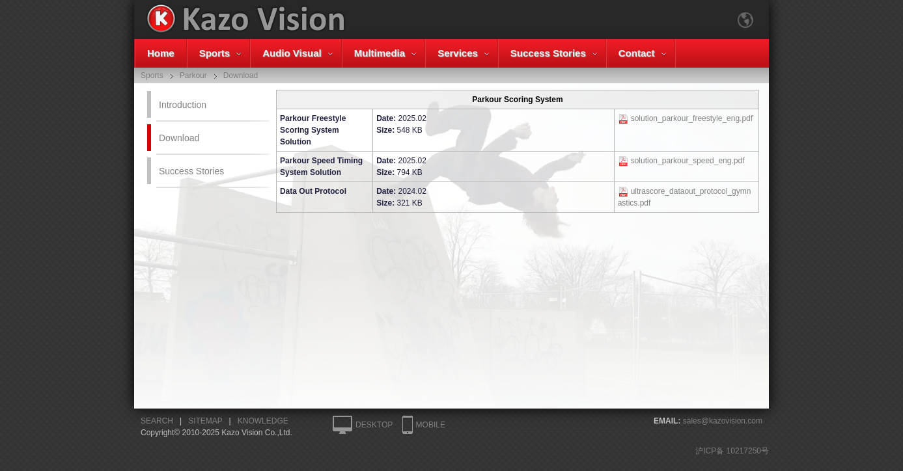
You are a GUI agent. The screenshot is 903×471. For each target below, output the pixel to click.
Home (160, 53)
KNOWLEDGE (263, 420)
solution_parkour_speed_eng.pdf (688, 160)
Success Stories (548, 53)
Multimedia (379, 53)
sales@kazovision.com (722, 420)
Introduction (182, 105)
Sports (214, 53)
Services (458, 53)
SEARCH (157, 420)
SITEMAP (205, 420)
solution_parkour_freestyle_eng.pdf (692, 118)
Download (179, 138)
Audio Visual (292, 53)
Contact (636, 53)
